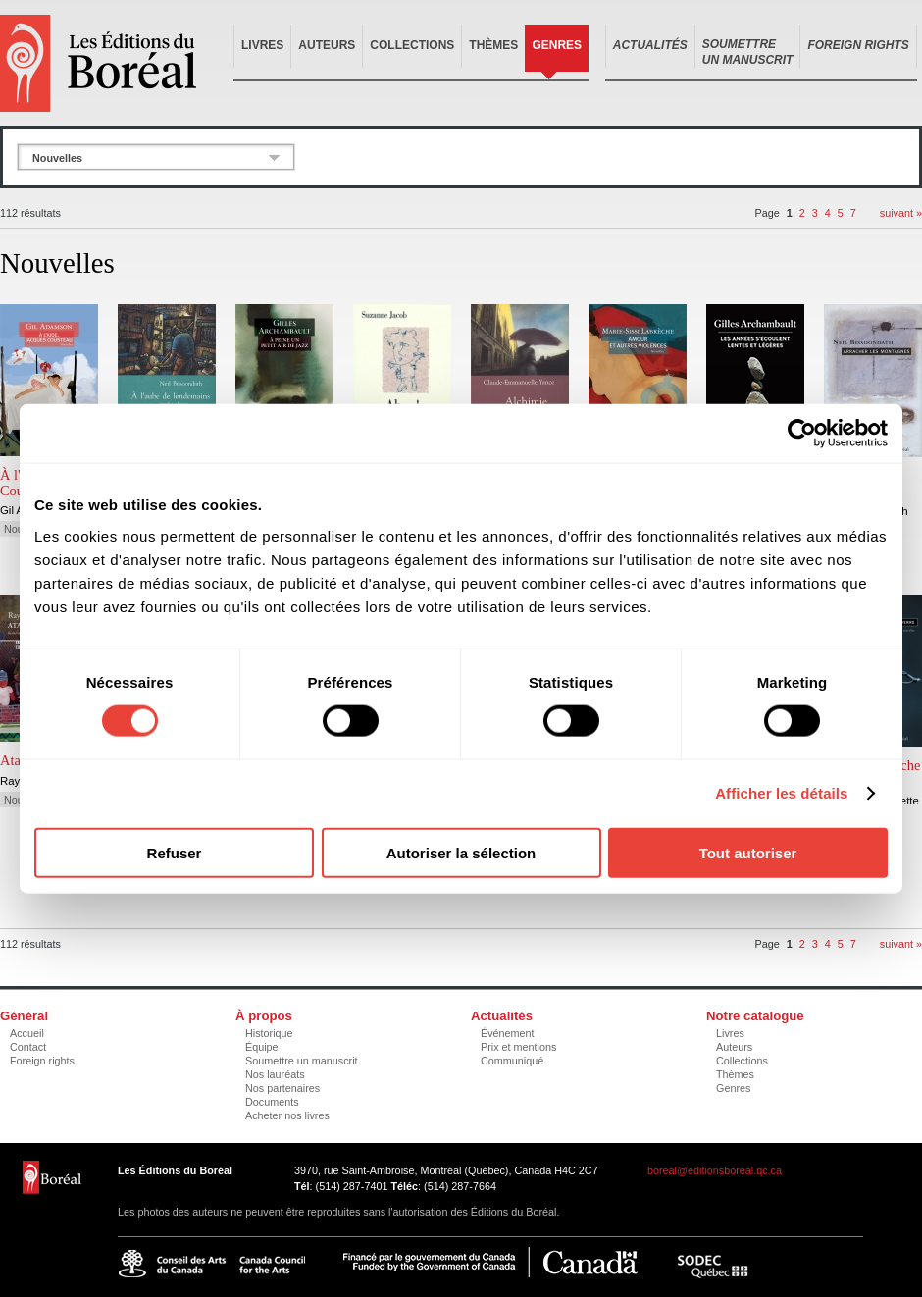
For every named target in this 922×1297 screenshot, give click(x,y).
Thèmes (493, 45)
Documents (272, 1102)
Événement (508, 1033)
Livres (262, 45)
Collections (412, 45)
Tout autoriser (748, 852)
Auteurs (326, 45)
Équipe (262, 1047)
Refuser (174, 852)
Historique (269, 1033)
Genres (557, 45)
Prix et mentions (518, 1047)
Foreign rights (42, 1060)
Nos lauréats (275, 1074)
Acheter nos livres (287, 1115)
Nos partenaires (282, 1088)
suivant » (901, 213)
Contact (28, 1047)
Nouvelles (57, 158)
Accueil (27, 1033)
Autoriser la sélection (461, 852)
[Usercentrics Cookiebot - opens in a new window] (802, 433)
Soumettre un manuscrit (301, 1060)
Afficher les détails (781, 793)
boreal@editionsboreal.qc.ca (714, 1170)
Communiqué (512, 1060)
